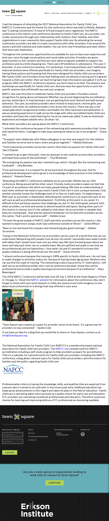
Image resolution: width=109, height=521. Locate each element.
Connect (88, 13)
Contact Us (32, 440)
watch (47, 13)
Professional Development (72, 13)
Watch (30, 430)
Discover (55, 13)
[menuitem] (47, 2)
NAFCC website (40, 279)
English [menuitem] (47, 2)
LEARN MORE (54, 483)
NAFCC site (62, 348)
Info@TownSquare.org (14, 335)
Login (103, 13)
